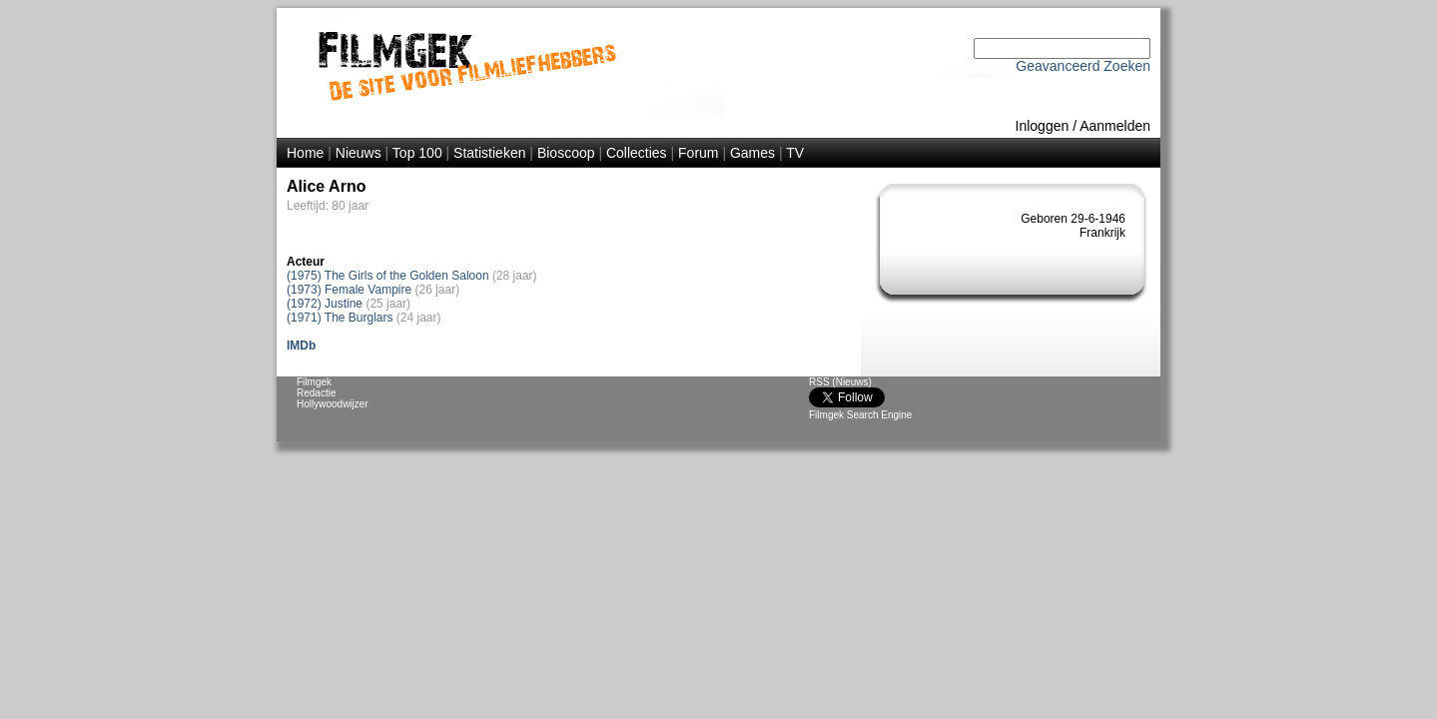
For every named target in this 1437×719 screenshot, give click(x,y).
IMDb (301, 346)
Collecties (636, 153)
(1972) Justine (324, 304)
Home (305, 153)
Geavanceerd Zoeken (1083, 66)
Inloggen (1043, 126)
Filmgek (314, 381)
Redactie (316, 392)
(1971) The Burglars (340, 318)
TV (795, 153)
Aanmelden (1114, 126)
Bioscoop (566, 153)
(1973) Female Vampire (349, 290)
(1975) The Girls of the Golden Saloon (388, 276)
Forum (698, 153)
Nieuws (358, 153)
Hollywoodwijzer (332, 403)
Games (752, 153)
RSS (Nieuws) (840, 381)
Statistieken (489, 153)
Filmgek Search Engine (860, 414)
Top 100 (417, 153)
